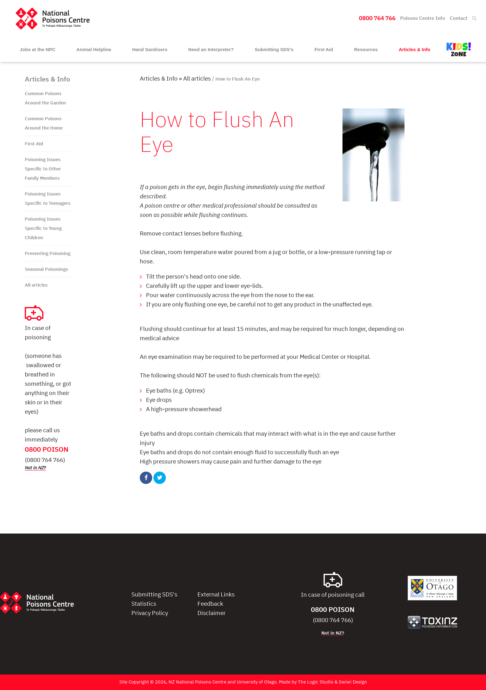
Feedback (210, 604)
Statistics (143, 604)
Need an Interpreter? (211, 49)
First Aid (323, 49)
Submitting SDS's (274, 49)
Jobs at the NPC (37, 49)
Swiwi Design (353, 682)
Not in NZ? (35, 468)
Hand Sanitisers (149, 49)
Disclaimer (211, 613)
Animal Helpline (93, 49)
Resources (366, 49)
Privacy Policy (149, 613)
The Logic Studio (315, 682)
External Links (216, 595)
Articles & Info (415, 49)
